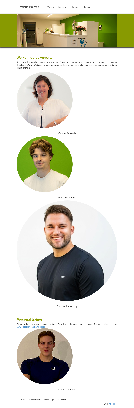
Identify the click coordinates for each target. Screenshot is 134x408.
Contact (86, 7)
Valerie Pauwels (29, 7)
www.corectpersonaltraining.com (31, 327)
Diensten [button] (63, 7)
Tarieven (75, 7)
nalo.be (112, 404)
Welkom (50, 7)
